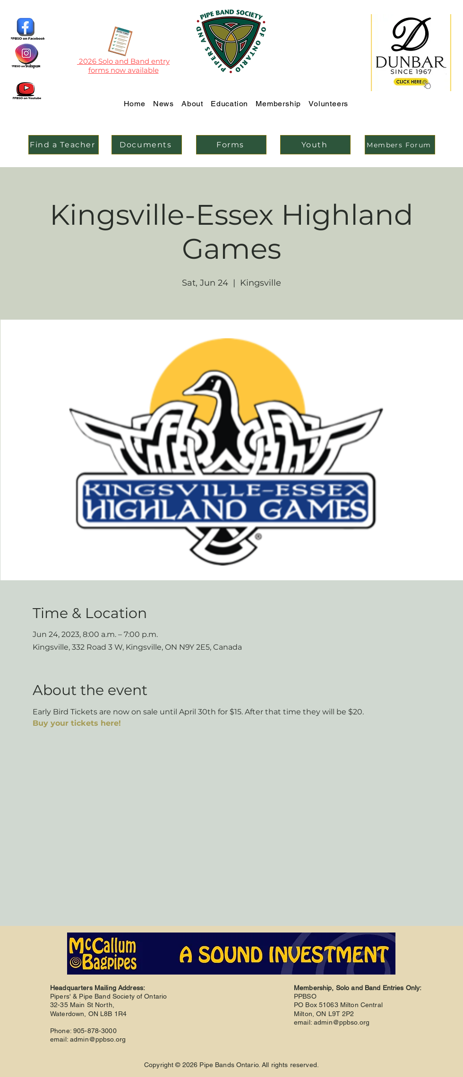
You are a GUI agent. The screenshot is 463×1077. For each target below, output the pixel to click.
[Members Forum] (400, 144)
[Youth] (315, 144)
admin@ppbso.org (98, 1039)
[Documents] (146, 144)
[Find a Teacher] (63, 144)
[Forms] (231, 144)
